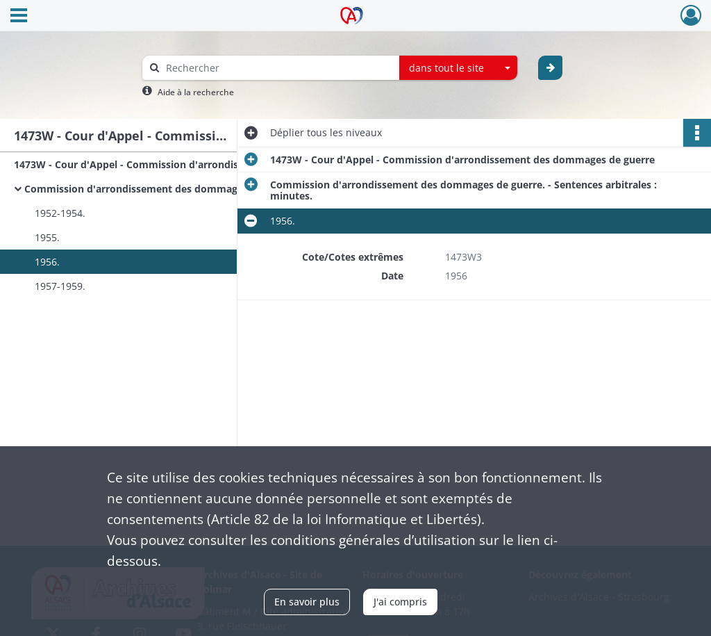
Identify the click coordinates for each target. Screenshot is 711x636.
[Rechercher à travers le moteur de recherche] (278, 67)
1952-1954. (60, 213)
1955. (47, 237)
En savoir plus (307, 601)
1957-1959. (60, 286)
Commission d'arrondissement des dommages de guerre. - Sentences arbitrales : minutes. (163, 188)
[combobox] (458, 68)
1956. (47, 261)
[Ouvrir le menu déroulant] (18, 16)
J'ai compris (400, 601)
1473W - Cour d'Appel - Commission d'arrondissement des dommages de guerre (153, 164)
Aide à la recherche (196, 92)
